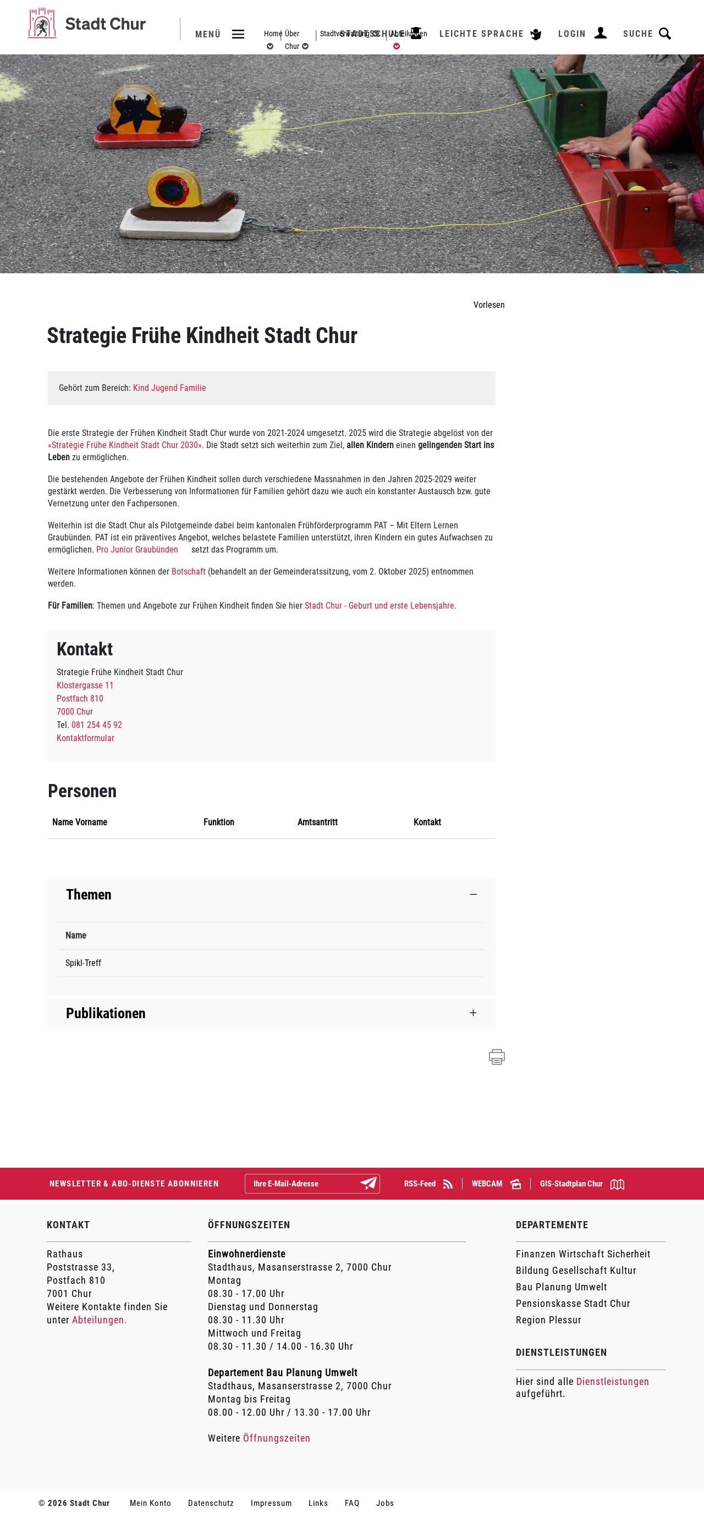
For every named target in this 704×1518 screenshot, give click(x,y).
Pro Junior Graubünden (142, 549)
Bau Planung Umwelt (561, 1287)
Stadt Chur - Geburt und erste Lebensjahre (379, 605)
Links (318, 1503)
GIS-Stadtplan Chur (582, 1184)
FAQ (352, 1503)
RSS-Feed (428, 1184)
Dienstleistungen (613, 1381)
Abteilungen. (100, 1320)
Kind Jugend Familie (169, 388)
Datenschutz (211, 1503)
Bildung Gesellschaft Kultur (576, 1270)
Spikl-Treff (83, 963)
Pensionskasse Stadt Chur (573, 1303)
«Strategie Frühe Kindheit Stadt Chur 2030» (125, 445)
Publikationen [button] (106, 1013)
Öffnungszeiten (277, 1438)
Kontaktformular (85, 738)
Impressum (271, 1503)
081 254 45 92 (97, 725)
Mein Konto (151, 1503)
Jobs (385, 1503)
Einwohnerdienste (246, 1254)
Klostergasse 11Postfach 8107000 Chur (85, 698)
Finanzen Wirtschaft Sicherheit (583, 1254)
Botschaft (190, 571)
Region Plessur (548, 1320)
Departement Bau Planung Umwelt (283, 1372)
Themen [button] (89, 894)
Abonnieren (377, 1184)
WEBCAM (496, 1184)
